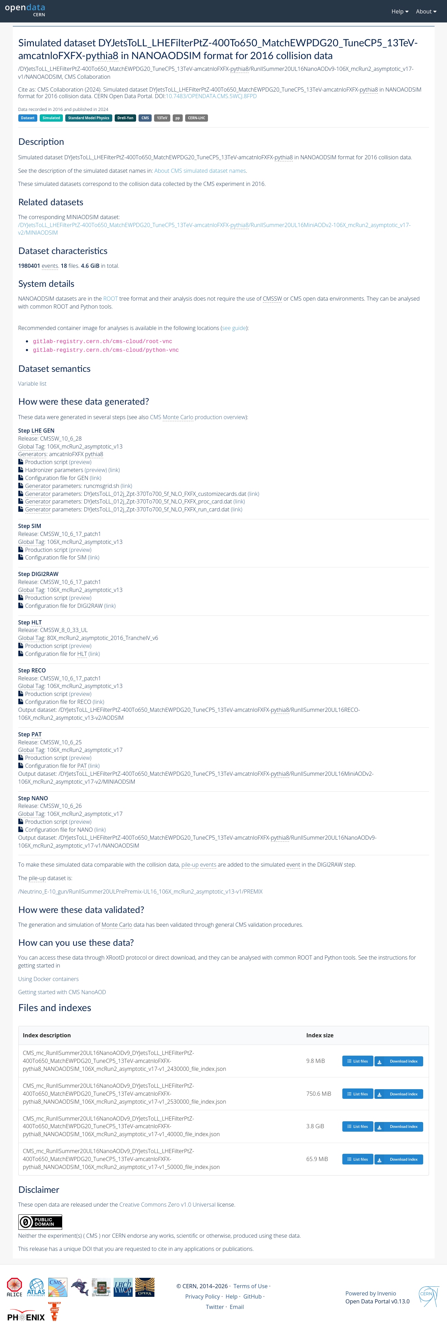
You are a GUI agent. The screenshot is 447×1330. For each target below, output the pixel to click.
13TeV (162, 117)
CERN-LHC (196, 117)
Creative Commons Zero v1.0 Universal (168, 1204)
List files (357, 1061)
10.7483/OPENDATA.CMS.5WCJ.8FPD (211, 96)
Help (232, 1296)
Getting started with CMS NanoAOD (62, 992)
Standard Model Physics (88, 117)
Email (237, 1307)
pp (177, 117)
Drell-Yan (125, 117)
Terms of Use (251, 1286)
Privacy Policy (202, 1296)
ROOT (110, 298)
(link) (114, 470)
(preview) (80, 462)
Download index (396, 1061)
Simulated (51, 117)
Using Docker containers (48, 979)
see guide (234, 328)
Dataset (28, 117)
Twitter (215, 1307)
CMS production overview (197, 417)
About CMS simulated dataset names (200, 170)
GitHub (252, 1296)
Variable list (32, 383)
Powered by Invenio (370, 1293)
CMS (145, 117)
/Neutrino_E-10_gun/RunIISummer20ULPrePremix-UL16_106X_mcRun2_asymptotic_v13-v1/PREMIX (140, 891)
